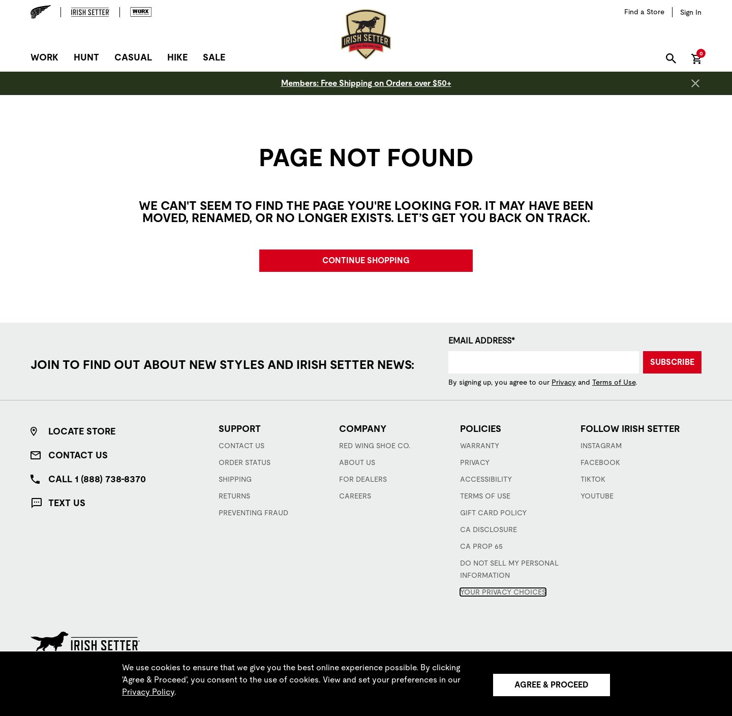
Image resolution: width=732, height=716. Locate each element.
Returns (234, 496)
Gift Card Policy (493, 513)
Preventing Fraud (253, 513)
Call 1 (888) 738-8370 (97, 479)
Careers (355, 496)
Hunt (86, 57)
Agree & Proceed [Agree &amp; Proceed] (551, 685)
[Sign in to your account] (691, 12)
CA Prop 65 (481, 546)
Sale (214, 57)
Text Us (66, 502)
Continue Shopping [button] (366, 260)
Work (44, 57)
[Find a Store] (644, 12)
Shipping (235, 479)
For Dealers (363, 479)
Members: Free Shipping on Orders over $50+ (366, 83)
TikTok (593, 479)
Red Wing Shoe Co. (374, 446)
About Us (357, 462)
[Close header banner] (695, 83)
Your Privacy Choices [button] (503, 592)
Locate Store (81, 431)
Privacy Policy (148, 692)
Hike (177, 57)
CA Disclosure (488, 529)
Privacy (564, 382)
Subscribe (672, 362)
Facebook (600, 462)
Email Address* (481, 341)
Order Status (244, 462)
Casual (133, 57)
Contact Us (78, 455)
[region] (366, 683)
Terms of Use (613, 382)
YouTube (597, 496)
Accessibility (486, 479)
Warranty (479, 446)
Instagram (601, 446)
